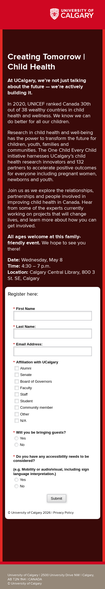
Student (26, 401)
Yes (23, 438)
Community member (36, 407)
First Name (24, 309)
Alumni (25, 368)
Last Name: (24, 326)
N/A (23, 421)
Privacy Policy (63, 513)
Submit (56, 498)
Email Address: (28, 344)
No (22, 445)
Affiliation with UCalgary (35, 362)
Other (24, 414)
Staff (24, 394)
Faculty (26, 388)
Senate (26, 375)
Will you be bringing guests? (39, 432)
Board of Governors (36, 381)
